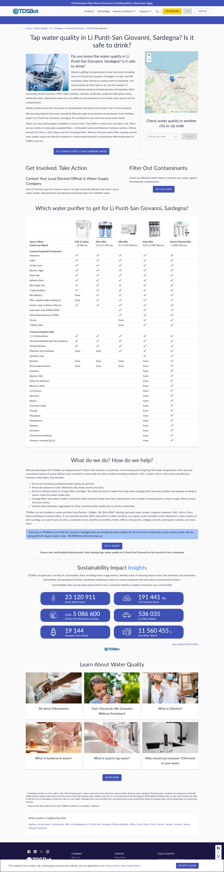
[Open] (176, 136)
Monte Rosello (120, 824)
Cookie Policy (133, 865)
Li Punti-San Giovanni (99, 824)
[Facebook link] (29, 852)
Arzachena (44, 824)
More (150, 3)
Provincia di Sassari (75, 28)
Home (29, 28)
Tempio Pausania (37, 827)
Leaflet (175, 112)
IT (51, 28)
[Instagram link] (47, 852)
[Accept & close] (187, 866)
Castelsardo (57, 824)
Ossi (138, 824)
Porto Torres (157, 824)
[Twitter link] (41, 852)
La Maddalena (78, 824)
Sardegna (58, 28)
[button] (172, 79)
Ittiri (67, 824)
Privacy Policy (112, 865)
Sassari (169, 824)
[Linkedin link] (35, 852)
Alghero (32, 824)
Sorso (187, 824)
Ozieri (145, 824)
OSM (185, 112)
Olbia (132, 824)
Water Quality (41, 28)
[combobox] (162, 136)
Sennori (178, 824)
